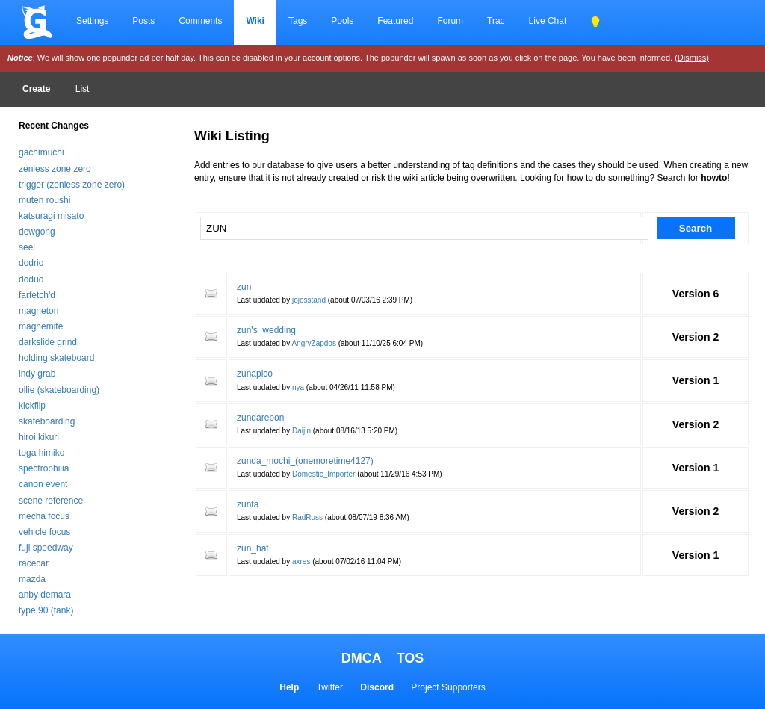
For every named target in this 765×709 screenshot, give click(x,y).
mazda (32, 579)
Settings (92, 21)
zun (244, 287)
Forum (450, 21)
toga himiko (41, 453)
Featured (395, 21)
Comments (200, 21)
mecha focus (44, 516)
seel (27, 247)
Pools (342, 21)
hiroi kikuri (39, 437)
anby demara (45, 594)
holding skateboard (56, 358)
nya (298, 387)
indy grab (37, 373)
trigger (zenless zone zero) (72, 184)
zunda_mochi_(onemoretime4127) (305, 461)
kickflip (32, 405)
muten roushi (44, 200)
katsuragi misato (51, 216)
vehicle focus (44, 532)
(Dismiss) (692, 57)
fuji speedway (46, 547)
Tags (297, 21)
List (82, 89)
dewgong (37, 231)
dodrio (31, 263)
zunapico (255, 373)
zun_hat (253, 548)
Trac (496, 21)
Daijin (301, 431)
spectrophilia (44, 468)
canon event (43, 484)
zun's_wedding (266, 330)
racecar (34, 563)
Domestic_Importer (323, 474)
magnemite (41, 326)
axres (301, 561)
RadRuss (307, 517)
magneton (38, 311)
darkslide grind (48, 342)
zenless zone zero (55, 169)
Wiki (255, 21)
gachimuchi (41, 152)
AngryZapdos (313, 343)
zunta (247, 504)
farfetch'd (37, 295)
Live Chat (548, 21)
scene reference (51, 500)
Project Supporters (448, 687)
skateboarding (47, 421)
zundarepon (260, 417)
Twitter (330, 687)
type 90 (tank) (46, 610)
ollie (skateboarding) (59, 390)
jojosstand (309, 300)
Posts (143, 21)
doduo (31, 279)
